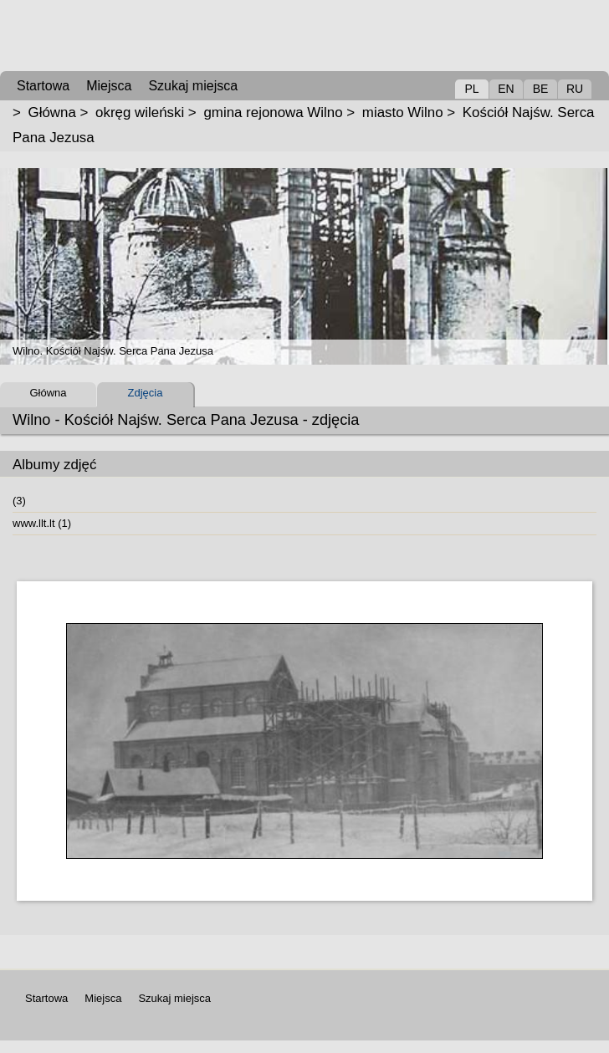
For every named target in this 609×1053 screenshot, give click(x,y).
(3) (19, 500)
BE (541, 88)
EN (506, 88)
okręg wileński (139, 112)
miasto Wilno (402, 112)
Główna (52, 112)
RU (574, 88)
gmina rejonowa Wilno (272, 112)
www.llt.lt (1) (42, 523)
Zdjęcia (145, 392)
